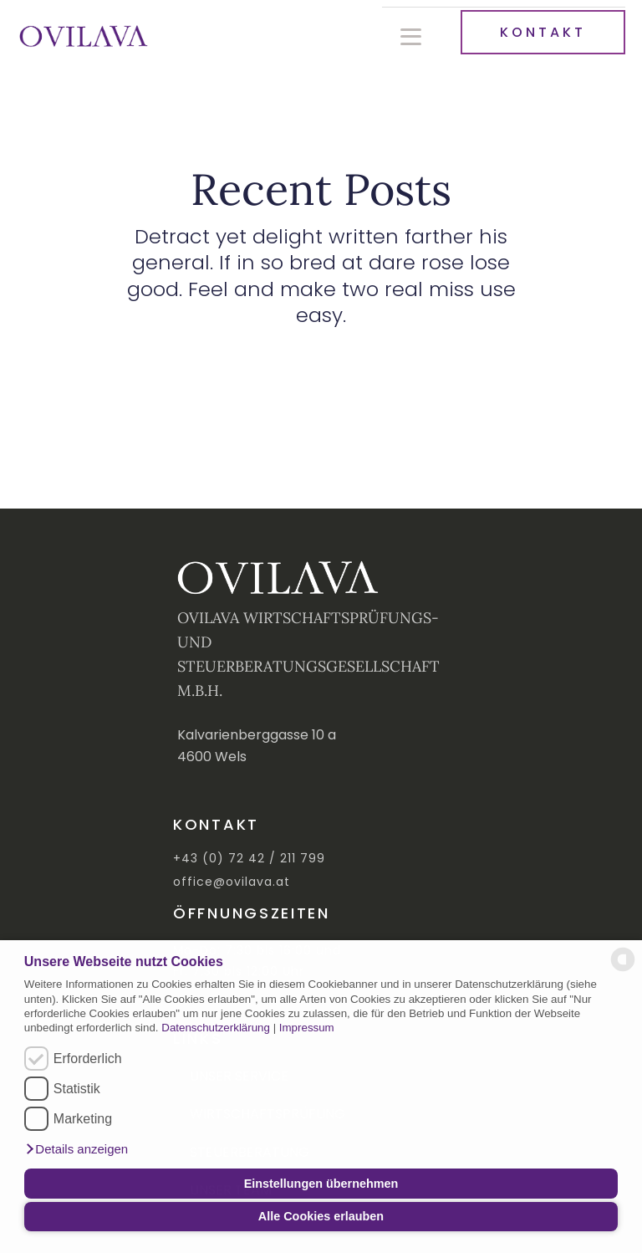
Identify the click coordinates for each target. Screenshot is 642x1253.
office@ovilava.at (231, 882)
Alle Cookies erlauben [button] (321, 1216)
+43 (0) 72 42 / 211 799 (249, 858)
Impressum (306, 1027)
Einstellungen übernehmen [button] (321, 1183)
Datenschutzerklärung (215, 1027)
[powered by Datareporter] (622, 969)
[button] (76, 1149)
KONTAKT (543, 32)
